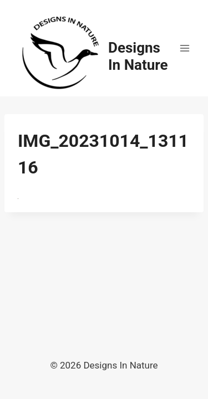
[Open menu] (184, 48)
